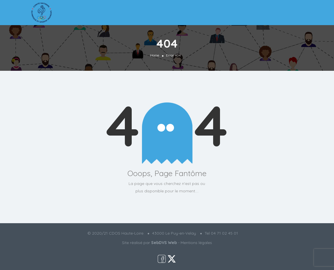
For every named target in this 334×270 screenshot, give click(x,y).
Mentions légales (196, 242)
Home (154, 55)
